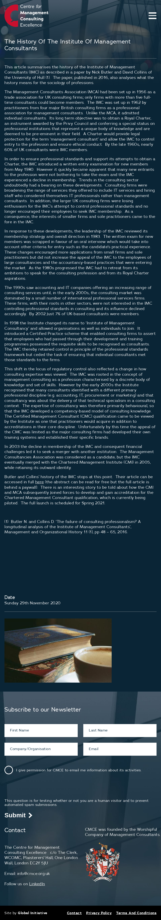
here (39, 481)
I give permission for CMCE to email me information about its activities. (79, 770)
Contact (74, 913)
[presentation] (38, 789)
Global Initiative (32, 912)
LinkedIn (37, 883)
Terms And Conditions (136, 913)
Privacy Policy (99, 913)
